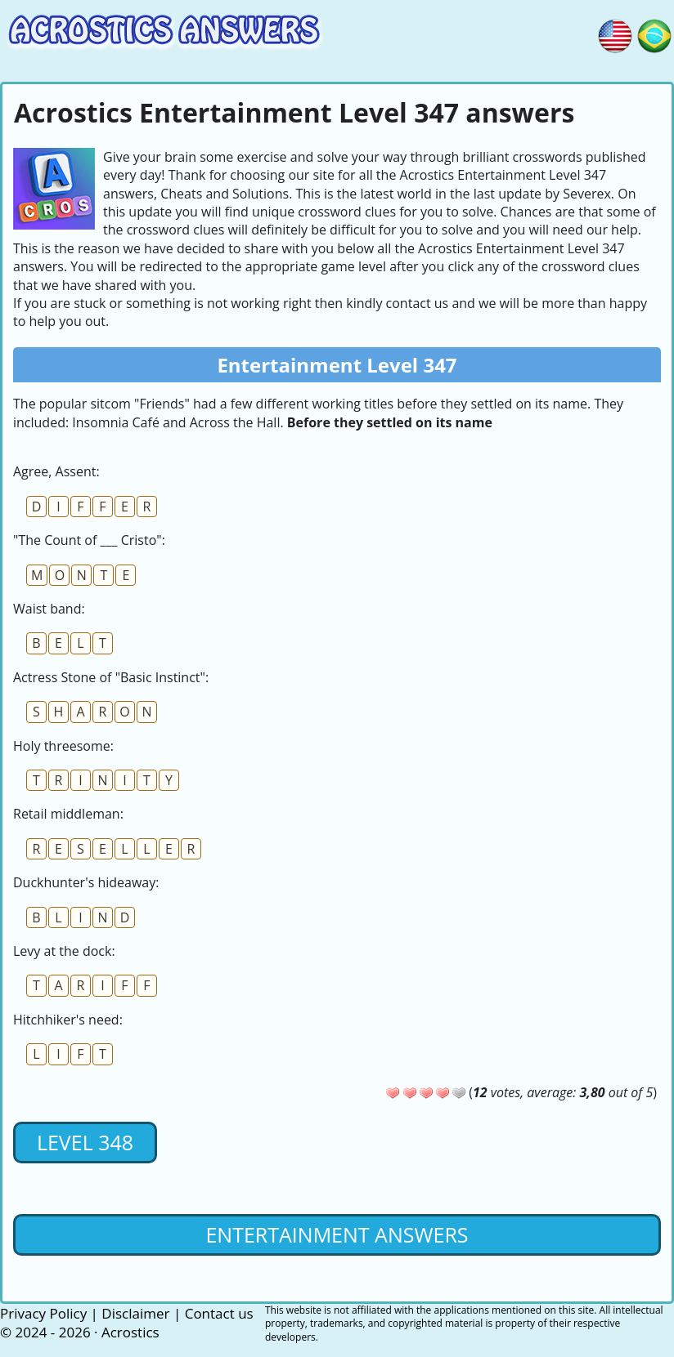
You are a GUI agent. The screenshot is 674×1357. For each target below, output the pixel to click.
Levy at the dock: (64, 951)
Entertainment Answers (336, 1234)
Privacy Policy (43, 1313)
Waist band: (49, 609)
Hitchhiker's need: (68, 1020)
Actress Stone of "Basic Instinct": (111, 677)
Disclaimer (135, 1313)
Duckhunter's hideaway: (86, 882)
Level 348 (85, 1142)
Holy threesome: (63, 746)
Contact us (219, 1313)
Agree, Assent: (56, 471)
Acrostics (130, 1332)
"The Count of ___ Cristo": (89, 540)
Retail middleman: (68, 814)
